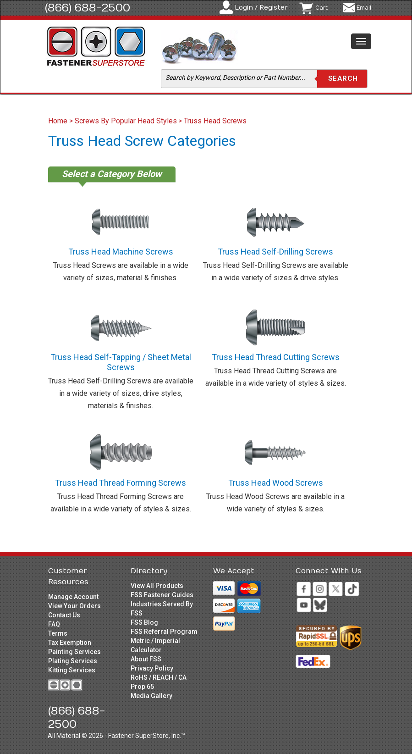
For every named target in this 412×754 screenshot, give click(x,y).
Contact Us (64, 615)
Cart (321, 8)
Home (58, 120)
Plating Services (72, 661)
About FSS (146, 659)
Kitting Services (71, 670)
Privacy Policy (152, 668)
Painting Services (74, 651)
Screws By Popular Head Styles (126, 120)
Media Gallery (151, 695)
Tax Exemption (69, 642)
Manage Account (73, 596)
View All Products (157, 585)
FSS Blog (144, 622)
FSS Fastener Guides (162, 595)
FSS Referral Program (164, 631)
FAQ (54, 624)
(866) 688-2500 (87, 7)
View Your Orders (74, 606)
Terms (57, 633)
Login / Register (261, 7)
